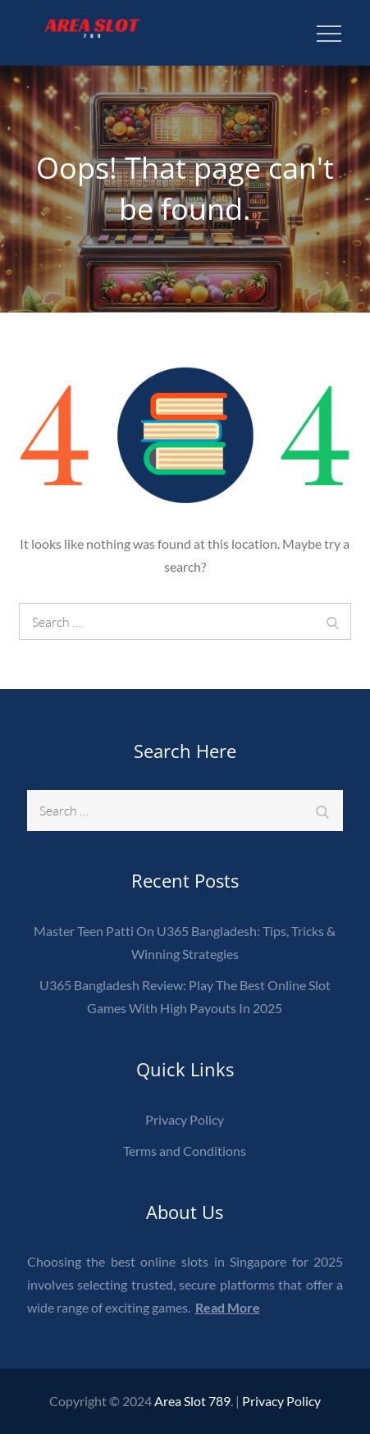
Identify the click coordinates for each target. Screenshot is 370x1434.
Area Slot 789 (192, 1401)
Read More (227, 1307)
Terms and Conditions (184, 1150)
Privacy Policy (184, 1119)
